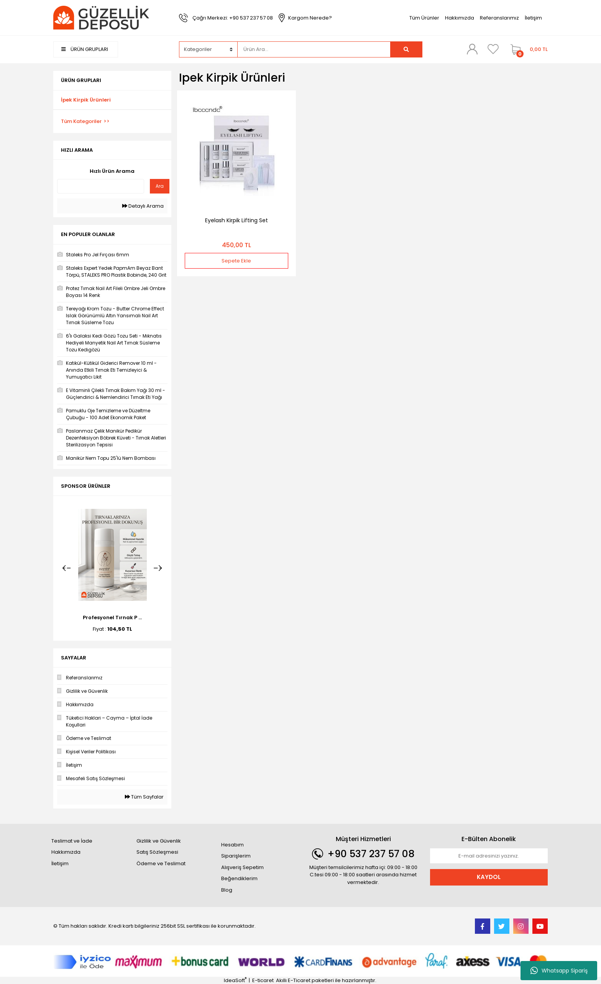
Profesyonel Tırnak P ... (112, 617)
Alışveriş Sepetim (242, 867)
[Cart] (527, 49)
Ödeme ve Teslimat (161, 863)
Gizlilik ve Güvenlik (158, 841)
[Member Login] (472, 49)
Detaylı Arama (143, 206)
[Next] (157, 568)
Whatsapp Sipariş (559, 970)
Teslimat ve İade (71, 841)
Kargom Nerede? (310, 17)
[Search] (314, 49)
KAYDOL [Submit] (489, 877)
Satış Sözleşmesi (157, 852)
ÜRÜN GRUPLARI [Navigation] (84, 49)
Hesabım (232, 844)
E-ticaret (263, 980)
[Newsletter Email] (489, 856)
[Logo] (101, 17)
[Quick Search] (100, 186)
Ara (160, 186)
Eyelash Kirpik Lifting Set (236, 220)
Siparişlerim (236, 855)
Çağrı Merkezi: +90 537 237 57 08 (232, 17)
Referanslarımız (499, 17)
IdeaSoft (235, 980)
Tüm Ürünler (424, 17)
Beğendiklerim (239, 878)
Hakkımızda (459, 17)
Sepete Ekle (236, 260)
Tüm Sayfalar (144, 796)
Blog (226, 890)
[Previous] (66, 568)
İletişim (533, 17)
